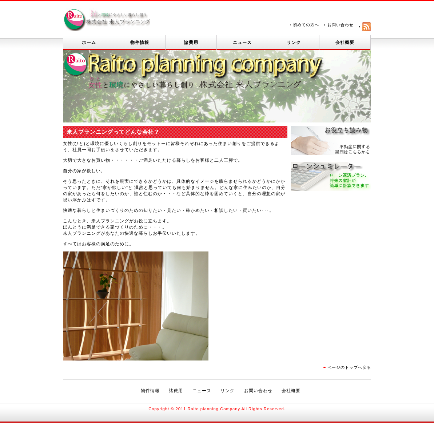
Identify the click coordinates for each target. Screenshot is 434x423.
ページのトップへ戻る (349, 367)
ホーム (89, 42)
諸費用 (191, 42)
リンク (294, 42)
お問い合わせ (340, 25)
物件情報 (139, 42)
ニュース (242, 42)
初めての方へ (306, 25)
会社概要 (344, 42)
